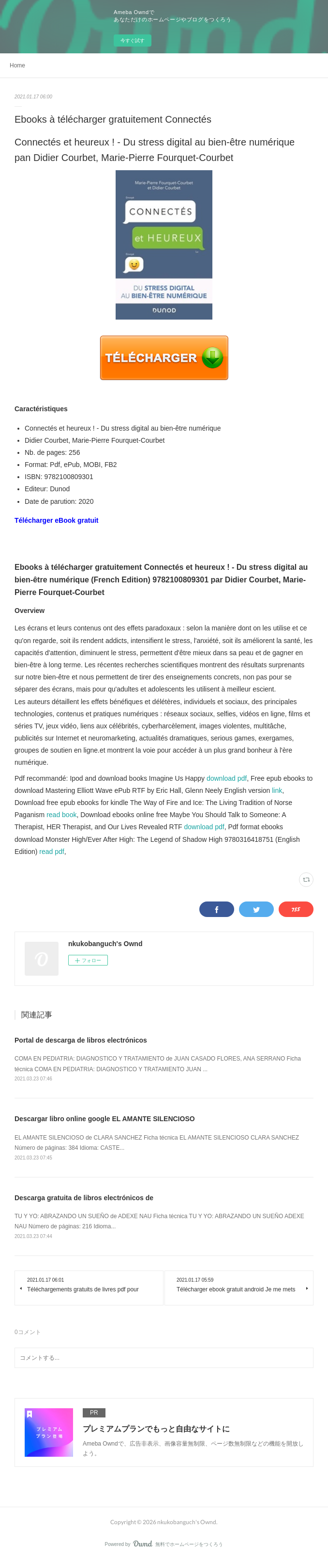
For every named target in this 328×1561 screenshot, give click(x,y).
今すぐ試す (132, 40)
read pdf (51, 851)
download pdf (227, 778)
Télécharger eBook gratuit (57, 520)
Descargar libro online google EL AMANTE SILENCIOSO (105, 1119)
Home (17, 65)
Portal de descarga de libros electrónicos (81, 1040)
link (277, 790)
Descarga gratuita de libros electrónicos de (84, 1198)
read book (61, 815)
